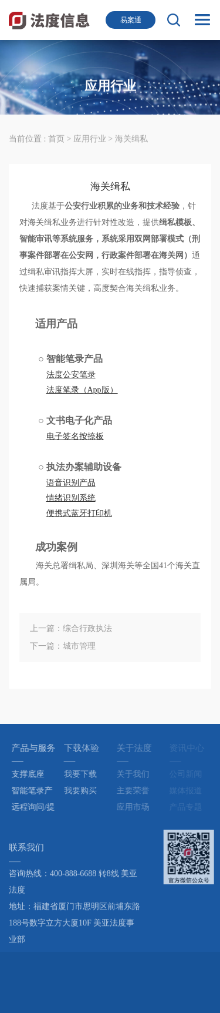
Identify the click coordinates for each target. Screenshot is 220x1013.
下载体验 (84, 748)
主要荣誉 (136, 790)
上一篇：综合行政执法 (71, 628)
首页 (56, 138)
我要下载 (83, 774)
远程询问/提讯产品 (35, 809)
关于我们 (136, 774)
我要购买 (83, 790)
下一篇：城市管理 (63, 646)
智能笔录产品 (34, 792)
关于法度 (137, 748)
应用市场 (136, 807)
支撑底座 (30, 774)
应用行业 (91, 138)
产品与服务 (36, 748)
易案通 (130, 20)
